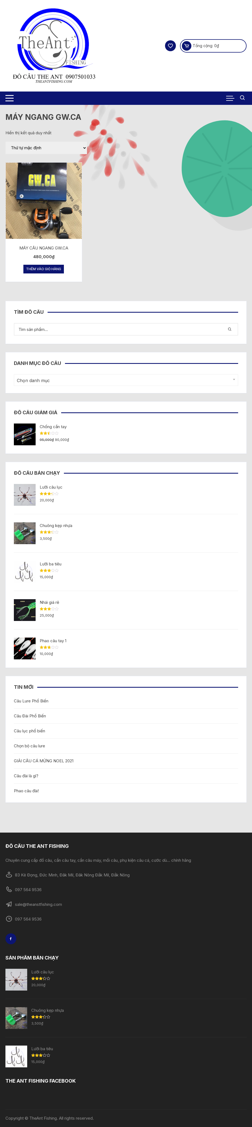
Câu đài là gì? (26, 775)
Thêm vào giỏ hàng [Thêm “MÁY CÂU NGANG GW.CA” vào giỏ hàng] (43, 269)
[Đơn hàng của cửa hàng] (46, 148)
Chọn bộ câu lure (29, 745)
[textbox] (125, 380)
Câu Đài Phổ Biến (30, 715)
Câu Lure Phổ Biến (31, 700)
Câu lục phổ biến (29, 730)
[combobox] (126, 380)
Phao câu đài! (26, 790)
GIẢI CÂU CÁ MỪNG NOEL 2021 (43, 760)
